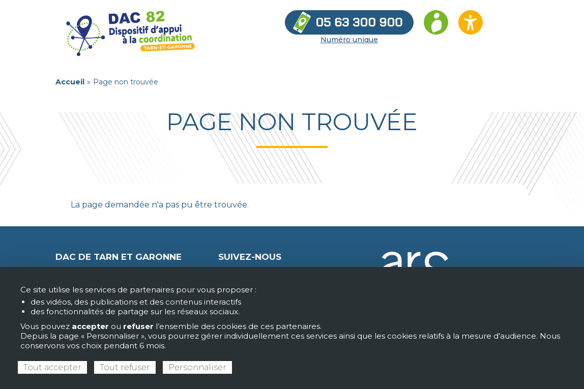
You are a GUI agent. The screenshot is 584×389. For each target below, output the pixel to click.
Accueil (69, 81)
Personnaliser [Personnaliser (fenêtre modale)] (197, 367)
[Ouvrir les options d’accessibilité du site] (470, 22)
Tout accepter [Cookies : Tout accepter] (52, 367)
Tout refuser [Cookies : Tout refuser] (125, 367)
